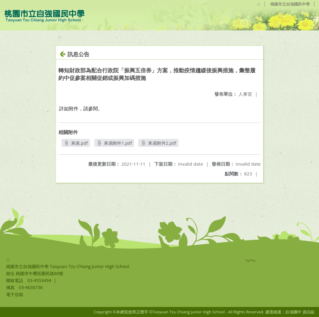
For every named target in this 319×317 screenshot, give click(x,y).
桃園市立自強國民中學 (290, 4)
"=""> (250, 261)
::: (258, 4)
